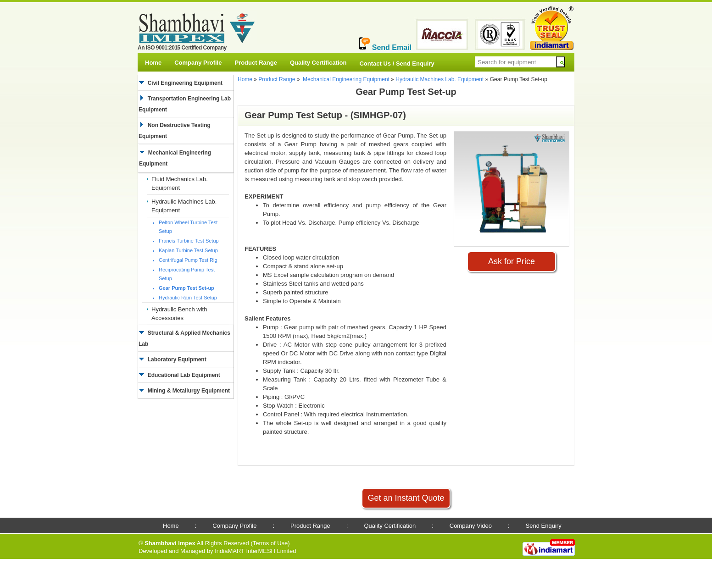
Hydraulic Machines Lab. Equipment (439, 79)
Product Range (255, 62)
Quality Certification (318, 62)
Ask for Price (511, 261)
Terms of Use (270, 543)
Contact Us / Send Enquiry (396, 63)
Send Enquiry (544, 525)
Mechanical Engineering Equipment (346, 79)
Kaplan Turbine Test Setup (188, 250)
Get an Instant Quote (405, 498)
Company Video (471, 525)
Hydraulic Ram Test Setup (188, 297)
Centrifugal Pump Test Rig (188, 260)
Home (153, 62)
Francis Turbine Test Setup (189, 240)
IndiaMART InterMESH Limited (255, 550)
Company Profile (198, 62)
